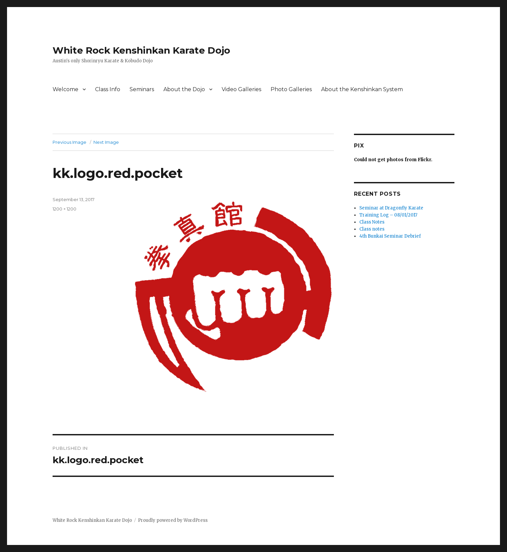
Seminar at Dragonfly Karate (391, 208)
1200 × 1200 (64, 208)
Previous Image (69, 142)
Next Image (106, 142)
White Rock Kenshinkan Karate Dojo (141, 50)
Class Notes (371, 222)
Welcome (65, 89)
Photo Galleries (291, 89)
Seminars (142, 89)
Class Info (107, 89)
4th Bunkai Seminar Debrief (390, 236)
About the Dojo (184, 89)
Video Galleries (241, 89)
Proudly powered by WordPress (173, 520)
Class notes (371, 229)
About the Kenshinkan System (362, 89)
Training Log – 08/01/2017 (388, 215)
